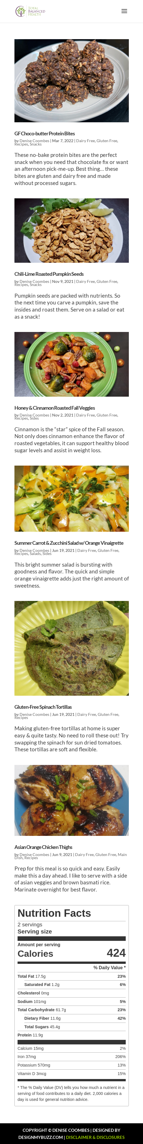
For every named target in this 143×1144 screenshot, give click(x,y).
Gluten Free (107, 140)
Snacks (36, 144)
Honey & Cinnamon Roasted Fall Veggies (54, 408)
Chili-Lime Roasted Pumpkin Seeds (49, 274)
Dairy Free (85, 140)
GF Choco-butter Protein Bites (44, 133)
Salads (35, 553)
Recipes (21, 144)
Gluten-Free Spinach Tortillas (43, 707)
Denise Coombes (34, 140)
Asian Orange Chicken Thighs (43, 847)
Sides (34, 418)
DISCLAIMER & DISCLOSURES (95, 1137)
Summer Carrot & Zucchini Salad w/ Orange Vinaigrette (68, 543)
